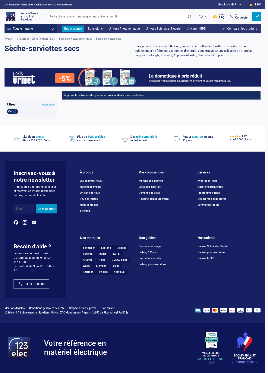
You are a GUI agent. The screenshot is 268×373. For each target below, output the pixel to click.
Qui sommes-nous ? (91, 180)
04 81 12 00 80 (31, 284)
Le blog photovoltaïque (152, 264)
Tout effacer (48, 104)
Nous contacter (89, 204)
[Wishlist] (203, 17)
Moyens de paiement (151, 180)
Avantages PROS (207, 180)
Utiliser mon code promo (211, 198)
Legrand (106, 247)
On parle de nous (90, 192)
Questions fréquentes (210, 186)
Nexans (121, 247)
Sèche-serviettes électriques (75, 38)
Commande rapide (208, 204)
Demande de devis (149, 192)
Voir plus (119, 271)
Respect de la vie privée (82, 308)
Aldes (102, 259)
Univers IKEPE (205, 258)
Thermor (88, 271)
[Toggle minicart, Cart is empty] (256, 16)
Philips (103, 271)
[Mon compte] (238, 16)
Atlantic (87, 259)
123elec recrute (89, 198)
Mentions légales (15, 308)
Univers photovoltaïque (211, 252)
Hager (102, 253)
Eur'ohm (88, 253)
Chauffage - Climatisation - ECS (36, 38)
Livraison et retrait (150, 186)
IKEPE (116, 253)
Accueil (9, 38)
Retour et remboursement (154, 198)
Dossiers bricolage (150, 246)
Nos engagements (90, 186)
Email (19, 209)
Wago (86, 265)
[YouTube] (34, 222)
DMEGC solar (119, 259)
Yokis (116, 265)
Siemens (101, 265)
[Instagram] (25, 222)
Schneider (89, 247)
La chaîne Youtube (150, 258)
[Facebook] (16, 222)
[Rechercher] (189, 16)
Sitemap (85, 210)
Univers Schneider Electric (212, 246)
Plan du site (108, 308)
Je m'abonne (46, 209)
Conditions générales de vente (47, 308)
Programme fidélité (208, 192)
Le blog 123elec (148, 252)
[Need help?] (230, 4)
